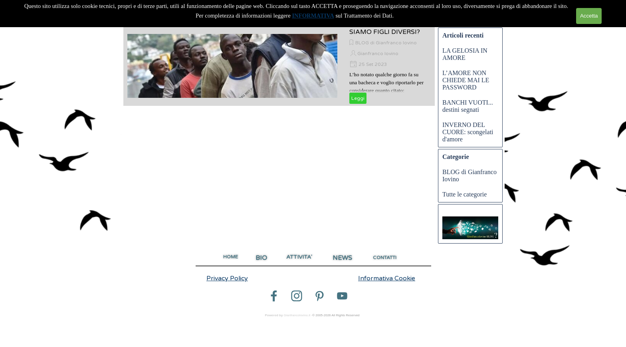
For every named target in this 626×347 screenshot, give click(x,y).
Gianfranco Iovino (377, 53)
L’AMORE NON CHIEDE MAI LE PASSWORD (465, 80)
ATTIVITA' (299, 257)
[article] (279, 66)
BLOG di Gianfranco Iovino (386, 43)
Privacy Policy (227, 278)
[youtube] (342, 296)
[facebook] (274, 296)
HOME (230, 257)
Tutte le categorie (464, 194)
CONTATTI (384, 257)
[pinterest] (319, 296)
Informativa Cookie (386, 278)
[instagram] (297, 296)
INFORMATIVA (313, 15)
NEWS (342, 258)
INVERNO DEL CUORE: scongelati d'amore (467, 132)
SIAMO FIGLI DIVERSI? (384, 32)
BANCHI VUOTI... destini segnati (467, 106)
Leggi (358, 98)
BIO (261, 258)
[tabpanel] (236, 278)
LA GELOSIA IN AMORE (464, 54)
